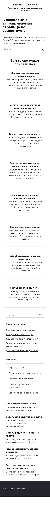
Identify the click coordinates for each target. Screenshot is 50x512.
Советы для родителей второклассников (25, 74)
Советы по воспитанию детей (23, 393)
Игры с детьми (16, 367)
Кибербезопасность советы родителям (25, 257)
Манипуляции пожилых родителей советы (25, 196)
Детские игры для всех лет (20, 330)
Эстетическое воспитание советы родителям (25, 106)
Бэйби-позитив (25, 4)
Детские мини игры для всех (22, 350)
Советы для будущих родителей (19, 385)
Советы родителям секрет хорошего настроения (25, 164)
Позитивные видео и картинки (24, 373)
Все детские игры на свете (25, 134)
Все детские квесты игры (25, 227)
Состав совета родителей (25, 288)
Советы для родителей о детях (24, 417)
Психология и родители (21, 378)
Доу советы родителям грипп (22, 339)
